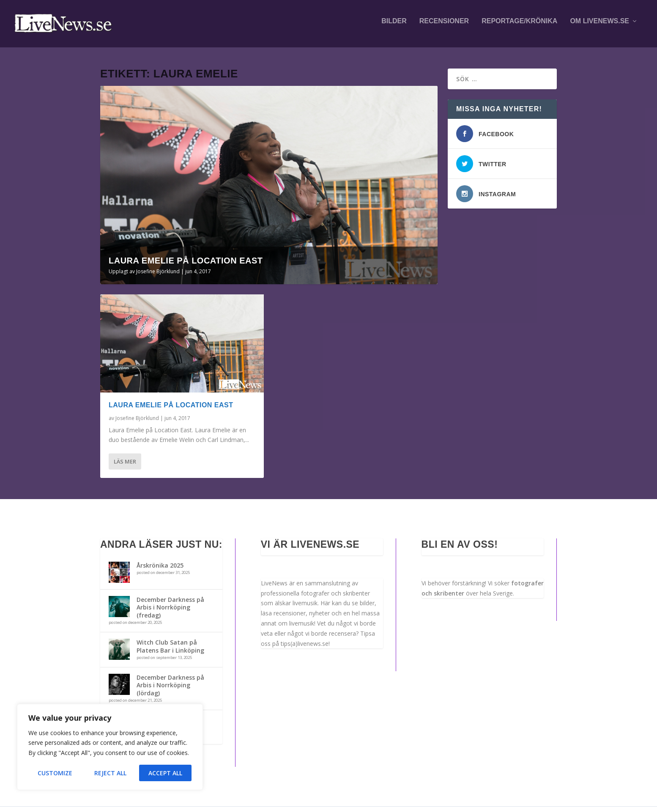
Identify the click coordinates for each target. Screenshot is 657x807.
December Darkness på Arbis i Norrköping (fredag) (170, 608)
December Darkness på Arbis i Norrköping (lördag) (170, 685)
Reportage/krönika (519, 26)
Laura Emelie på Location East (186, 261)
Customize (55, 773)
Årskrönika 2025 (160, 566)
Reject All (110, 773)
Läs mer (125, 462)
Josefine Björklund (158, 272)
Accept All (165, 773)
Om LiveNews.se (599, 26)
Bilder (394, 26)
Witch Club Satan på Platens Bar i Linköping (170, 647)
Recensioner (444, 26)
